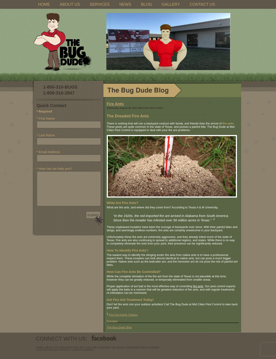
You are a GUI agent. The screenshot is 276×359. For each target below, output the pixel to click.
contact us (107, 347)
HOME (44, 4)
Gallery (92, 347)
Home (39, 347)
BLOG (146, 4)
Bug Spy (79, 347)
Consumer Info (136, 347)
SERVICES (100, 4)
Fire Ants (115, 104)
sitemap (153, 347)
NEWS (125, 4)
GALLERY (171, 4)
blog (120, 347)
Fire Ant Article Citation (123, 314)
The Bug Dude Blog (119, 327)
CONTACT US (202, 4)
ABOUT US (70, 4)
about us (51, 347)
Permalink (112, 321)
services (66, 347)
